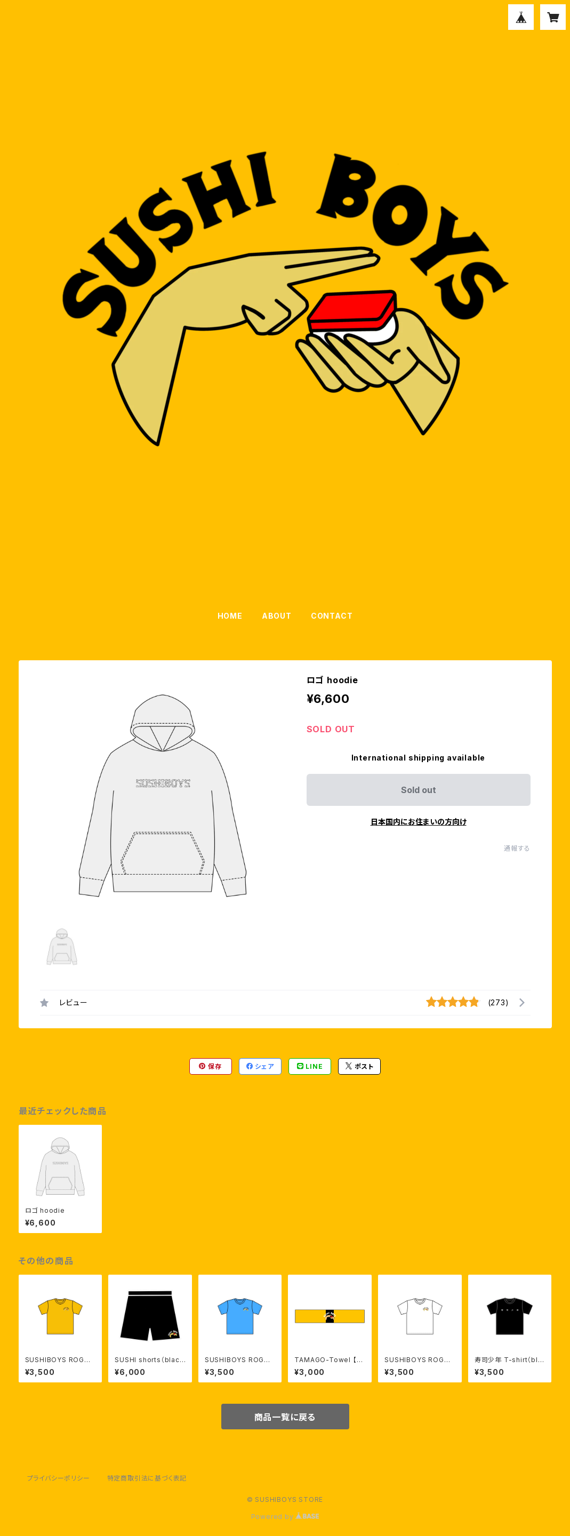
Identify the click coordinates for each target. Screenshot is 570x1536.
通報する (517, 848)
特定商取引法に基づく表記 (147, 1478)
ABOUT (277, 615)
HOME (230, 615)
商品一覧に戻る (285, 1417)
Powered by (285, 1517)
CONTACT (332, 615)
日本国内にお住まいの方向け (419, 821)
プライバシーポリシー (58, 1478)
